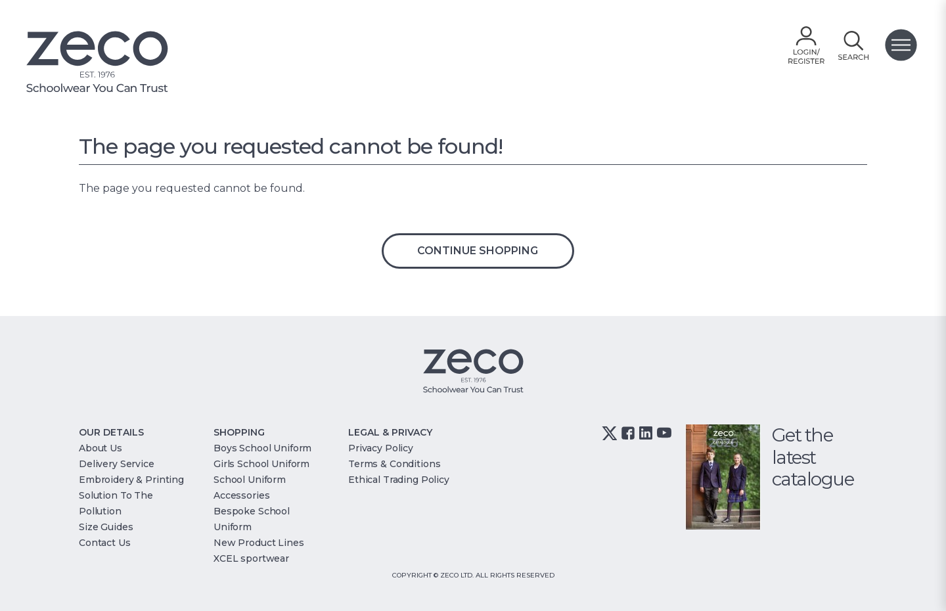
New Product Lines (259, 543)
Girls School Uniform (261, 464)
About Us (100, 448)
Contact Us (105, 543)
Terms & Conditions (394, 464)
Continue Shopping (477, 250)
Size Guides (106, 527)
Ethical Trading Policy (398, 480)
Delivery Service (116, 464)
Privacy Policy (380, 448)
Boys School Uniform (262, 448)
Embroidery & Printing (131, 480)
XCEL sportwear (251, 558)
